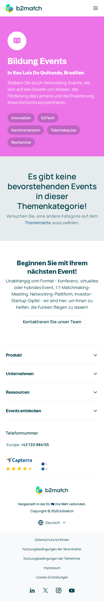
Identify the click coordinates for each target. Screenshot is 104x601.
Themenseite (38, 222)
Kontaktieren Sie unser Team (52, 321)
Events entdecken (52, 411)
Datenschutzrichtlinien (52, 539)
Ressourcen (52, 392)
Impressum (52, 568)
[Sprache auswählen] (52, 523)
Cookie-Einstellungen (52, 577)
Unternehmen (52, 374)
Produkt (52, 355)
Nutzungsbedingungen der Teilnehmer (52, 558)
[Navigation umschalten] (95, 8)
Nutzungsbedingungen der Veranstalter (52, 549)
